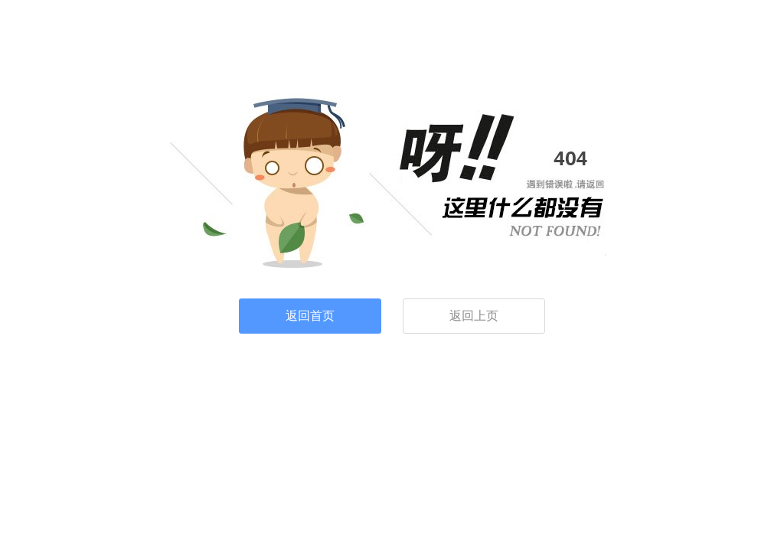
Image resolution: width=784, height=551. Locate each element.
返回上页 (473, 315)
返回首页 (310, 315)
